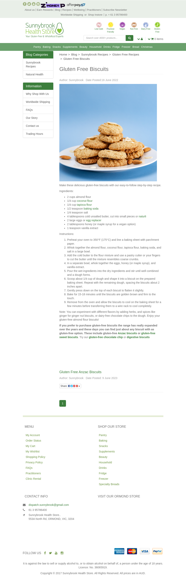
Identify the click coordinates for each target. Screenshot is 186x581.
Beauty (83, 46)
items (155, 39)
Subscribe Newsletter (115, 10)
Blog (57, 10)
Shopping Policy (35, 456)
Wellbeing (79, 10)
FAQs (29, 109)
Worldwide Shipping (72, 14)
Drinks (107, 46)
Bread (135, 46)
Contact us (32, 125)
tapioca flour (84, 204)
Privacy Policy (34, 462)
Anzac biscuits (127, 333)
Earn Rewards (45, 10)
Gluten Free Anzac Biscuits (80, 372)
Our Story (32, 117)
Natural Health (35, 74)
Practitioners (94, 10)
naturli (142, 216)
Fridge (116, 46)
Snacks (57, 46)
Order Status (33, 440)
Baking (47, 46)
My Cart (30, 446)
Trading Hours (34, 133)
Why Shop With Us (37, 93)
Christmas (147, 46)
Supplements (70, 46)
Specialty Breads (109, 484)
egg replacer (94, 220)
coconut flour (85, 200)
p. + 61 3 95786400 (116, 14)
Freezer (126, 46)
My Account (33, 435)
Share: (70, 386)
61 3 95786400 (38, 509)
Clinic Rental (33, 478)
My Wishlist (33, 451)
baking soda (91, 208)
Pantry (37, 46)
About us (30, 10)
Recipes (66, 10)
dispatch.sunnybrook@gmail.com (49, 504)
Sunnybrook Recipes (33, 64)
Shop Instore (95, 14)
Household (95, 46)
